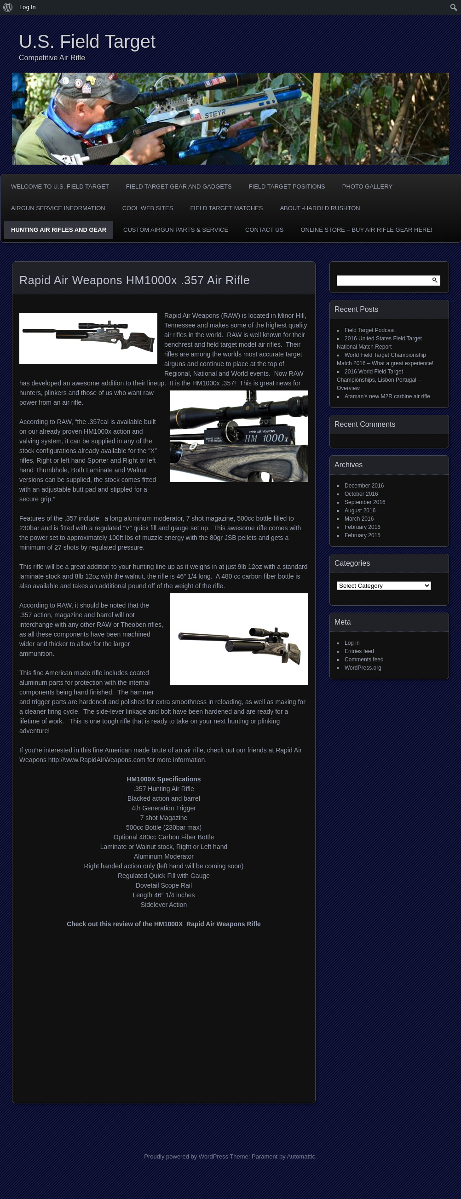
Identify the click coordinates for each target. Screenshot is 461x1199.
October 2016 (361, 494)
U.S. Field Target (87, 41)
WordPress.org (363, 668)
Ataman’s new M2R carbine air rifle (387, 396)
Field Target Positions (287, 186)
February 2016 (362, 527)
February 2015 (362, 535)
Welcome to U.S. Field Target (60, 186)
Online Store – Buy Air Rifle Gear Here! (366, 229)
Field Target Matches (226, 208)
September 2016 (365, 502)
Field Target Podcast (370, 330)
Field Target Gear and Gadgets (179, 186)
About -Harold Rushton (320, 208)
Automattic (301, 1156)
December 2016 (364, 485)
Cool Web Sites (147, 208)
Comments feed (364, 659)
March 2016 (359, 519)
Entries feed (359, 651)
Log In (27, 7)
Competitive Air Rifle (52, 58)
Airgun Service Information (58, 208)
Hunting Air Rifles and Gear (58, 229)
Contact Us (264, 229)
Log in (352, 643)
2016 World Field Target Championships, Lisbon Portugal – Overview (379, 379)
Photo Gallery (367, 186)
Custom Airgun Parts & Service (175, 229)
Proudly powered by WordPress (186, 1156)
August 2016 (360, 510)
